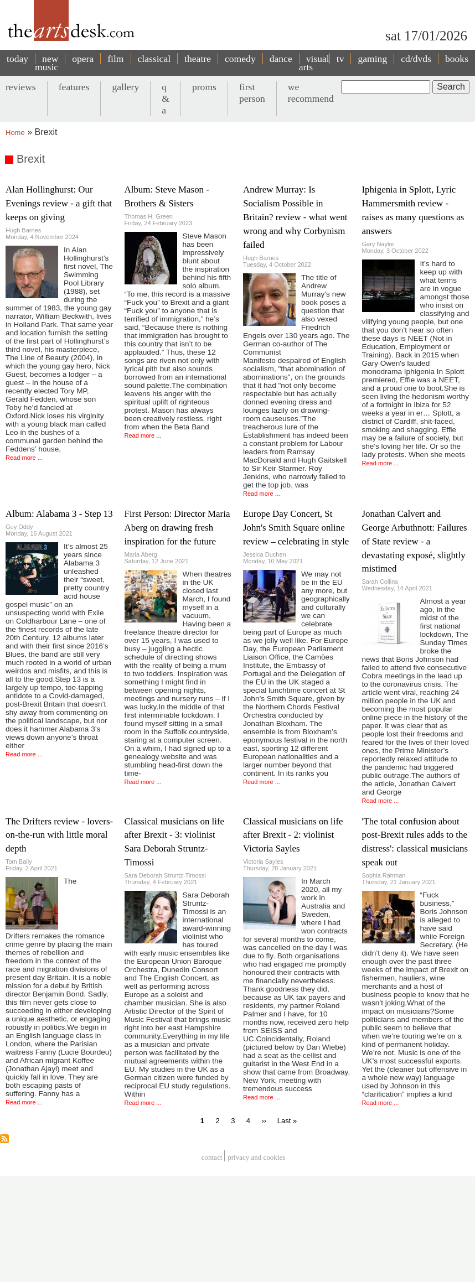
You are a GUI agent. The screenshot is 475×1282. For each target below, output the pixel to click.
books (456, 58)
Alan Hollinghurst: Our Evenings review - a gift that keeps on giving (59, 203)
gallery (125, 86)
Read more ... (24, 457)
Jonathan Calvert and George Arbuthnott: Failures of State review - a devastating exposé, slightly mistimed (414, 541)
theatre (197, 58)
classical (154, 58)
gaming (372, 58)
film (115, 58)
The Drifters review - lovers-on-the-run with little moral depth (59, 835)
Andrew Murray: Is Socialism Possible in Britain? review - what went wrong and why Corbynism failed (295, 217)
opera (83, 58)
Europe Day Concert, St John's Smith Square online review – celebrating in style (296, 527)
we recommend (311, 92)
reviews (21, 86)
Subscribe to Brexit (4, 1138)
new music (46, 62)
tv (340, 58)
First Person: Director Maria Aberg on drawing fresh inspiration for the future (177, 527)
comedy (240, 58)
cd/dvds (416, 58)
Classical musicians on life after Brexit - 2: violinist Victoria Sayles (293, 835)
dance (281, 58)
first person (252, 92)
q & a (165, 98)
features (74, 86)
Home (15, 132)
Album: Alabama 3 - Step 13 (59, 513)
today (17, 58)
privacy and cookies (256, 1157)
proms (204, 86)
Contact (212, 1157)
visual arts (314, 62)
